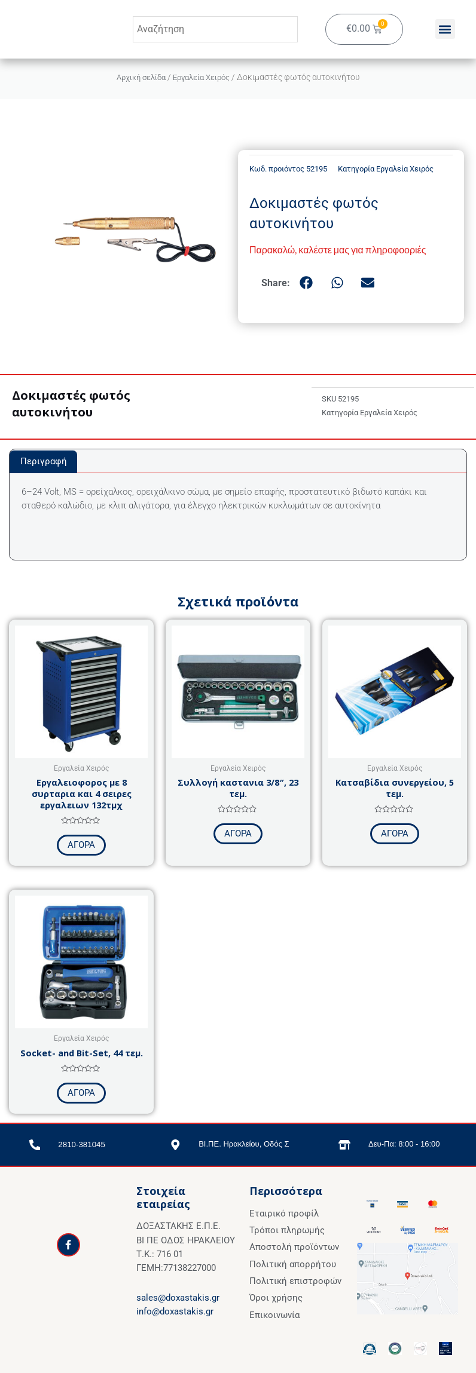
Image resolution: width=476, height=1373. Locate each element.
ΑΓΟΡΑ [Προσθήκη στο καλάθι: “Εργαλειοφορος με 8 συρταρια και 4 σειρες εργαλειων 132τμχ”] (81, 844)
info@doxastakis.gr (174, 1311)
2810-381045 (82, 1143)
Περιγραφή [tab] (43, 461)
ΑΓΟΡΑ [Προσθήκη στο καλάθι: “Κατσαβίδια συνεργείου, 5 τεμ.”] (394, 833)
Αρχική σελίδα (138, 77)
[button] (445, 29)
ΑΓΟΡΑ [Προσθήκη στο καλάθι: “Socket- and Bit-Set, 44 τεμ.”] (81, 1092)
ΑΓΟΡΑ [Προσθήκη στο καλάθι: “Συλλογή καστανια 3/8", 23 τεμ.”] (238, 833)
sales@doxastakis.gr (177, 1297)
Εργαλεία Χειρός (204, 77)
